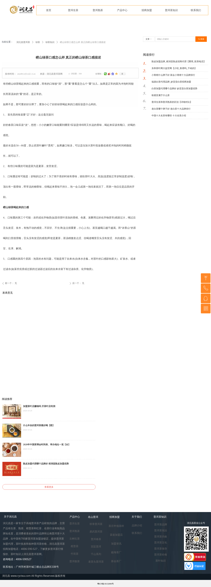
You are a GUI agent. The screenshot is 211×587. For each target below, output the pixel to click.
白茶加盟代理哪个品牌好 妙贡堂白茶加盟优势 (174, 88)
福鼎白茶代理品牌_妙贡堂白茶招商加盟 (171, 82)
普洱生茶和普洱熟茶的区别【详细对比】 (172, 102)
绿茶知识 (49, 42)
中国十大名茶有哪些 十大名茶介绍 (169, 115)
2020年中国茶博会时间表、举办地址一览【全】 (46, 444)
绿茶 (37, 42)
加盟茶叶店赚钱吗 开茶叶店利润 (39, 406)
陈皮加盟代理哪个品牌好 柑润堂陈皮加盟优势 (46, 463)
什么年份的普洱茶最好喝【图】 (39, 425)
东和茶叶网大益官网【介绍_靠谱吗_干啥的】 (174, 68)
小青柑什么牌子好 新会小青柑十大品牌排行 (173, 75)
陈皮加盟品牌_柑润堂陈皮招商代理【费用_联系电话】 (179, 61)
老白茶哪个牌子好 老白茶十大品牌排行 (171, 109)
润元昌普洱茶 (23, 42)
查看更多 (48, 487)
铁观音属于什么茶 (161, 95)
